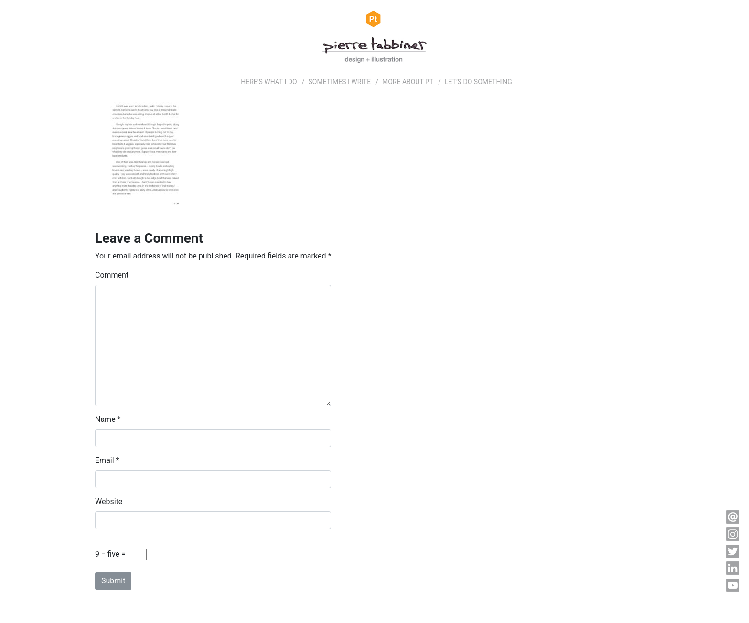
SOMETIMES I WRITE (340, 82)
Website (108, 501)
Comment (111, 274)
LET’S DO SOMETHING (478, 82)
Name (105, 419)
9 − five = (121, 554)
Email (104, 460)
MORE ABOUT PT (407, 82)
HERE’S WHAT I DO (269, 82)
